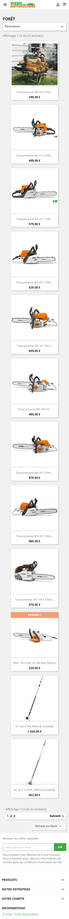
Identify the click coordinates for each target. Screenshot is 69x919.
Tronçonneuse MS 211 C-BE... (34, 219)
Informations (13, 908)
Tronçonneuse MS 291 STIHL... (34, 472)
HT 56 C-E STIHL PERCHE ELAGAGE (34, 790)
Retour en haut (48, 826)
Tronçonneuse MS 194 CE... (34, 409)
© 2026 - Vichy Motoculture (20, 914)
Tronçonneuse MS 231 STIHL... (34, 282)
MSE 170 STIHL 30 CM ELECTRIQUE (34, 663)
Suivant (57, 816)
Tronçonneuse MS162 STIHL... (34, 92)
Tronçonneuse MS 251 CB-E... (34, 346)
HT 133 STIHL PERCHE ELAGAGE (34, 726)
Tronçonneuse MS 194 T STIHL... (34, 599)
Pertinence (34, 26)
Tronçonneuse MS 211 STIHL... (34, 155)
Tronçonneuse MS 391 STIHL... (34, 536)
